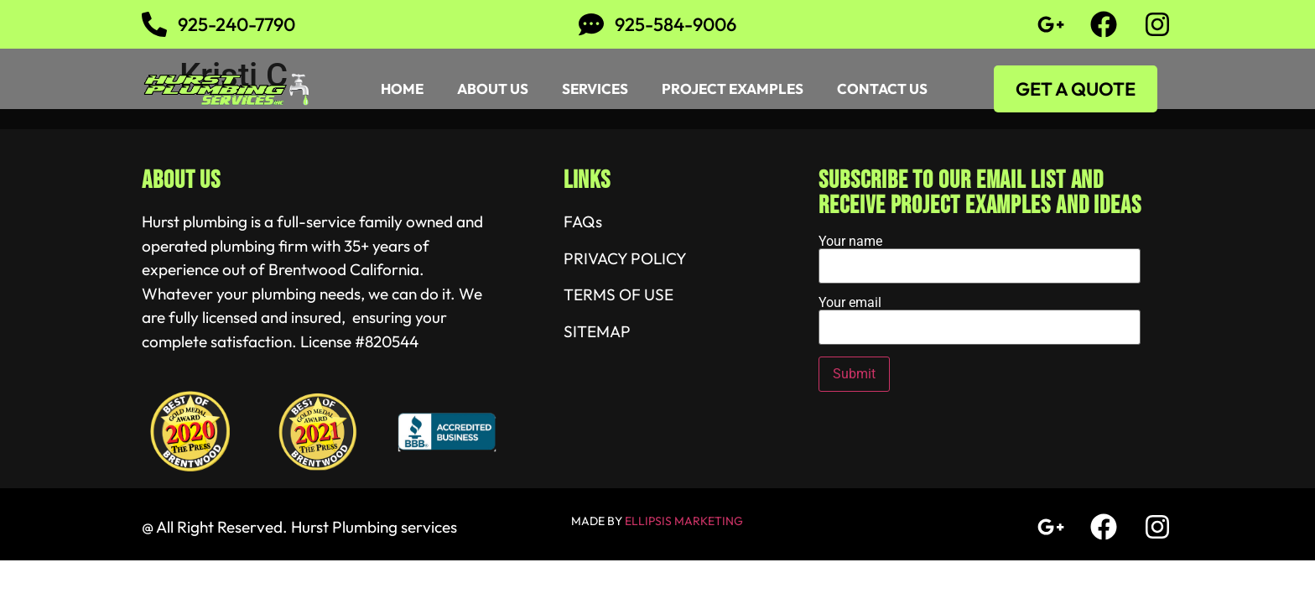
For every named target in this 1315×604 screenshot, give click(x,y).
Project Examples (732, 88)
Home (402, 88)
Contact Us (882, 88)
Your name (980, 254)
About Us (492, 88)
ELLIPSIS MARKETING (684, 520)
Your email (980, 315)
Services (595, 88)
